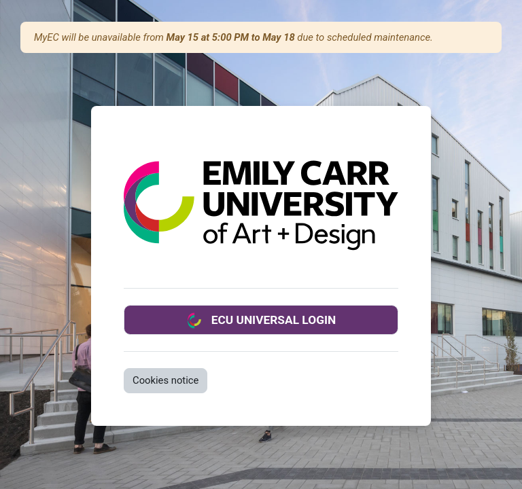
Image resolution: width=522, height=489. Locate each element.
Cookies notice (165, 380)
